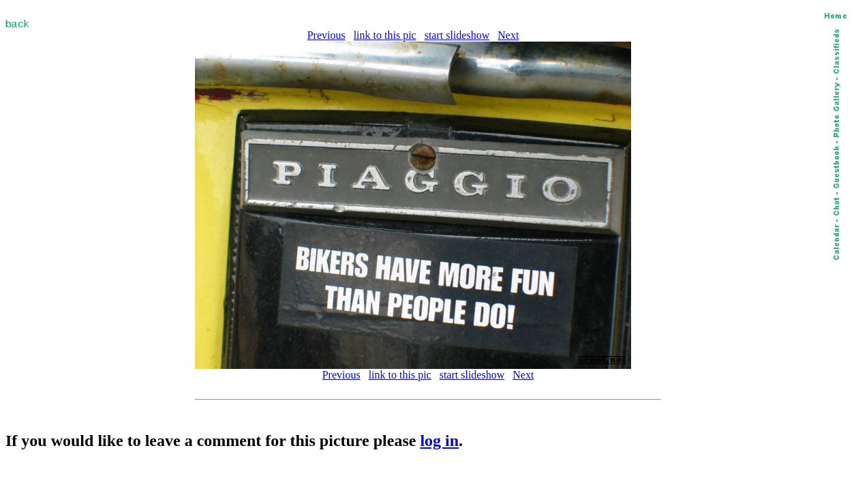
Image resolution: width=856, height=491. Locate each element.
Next (508, 35)
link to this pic (385, 35)
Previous (326, 35)
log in (439, 440)
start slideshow (457, 35)
